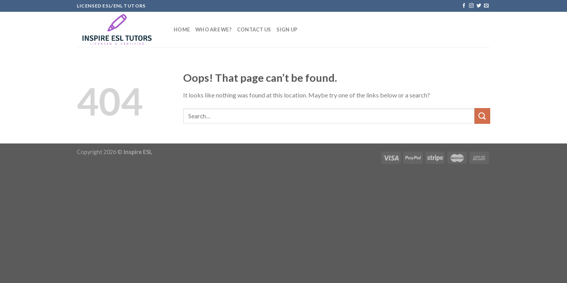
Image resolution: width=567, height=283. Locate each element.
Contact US (254, 29)
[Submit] (482, 115)
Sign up (286, 29)
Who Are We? (213, 29)
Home (182, 29)
